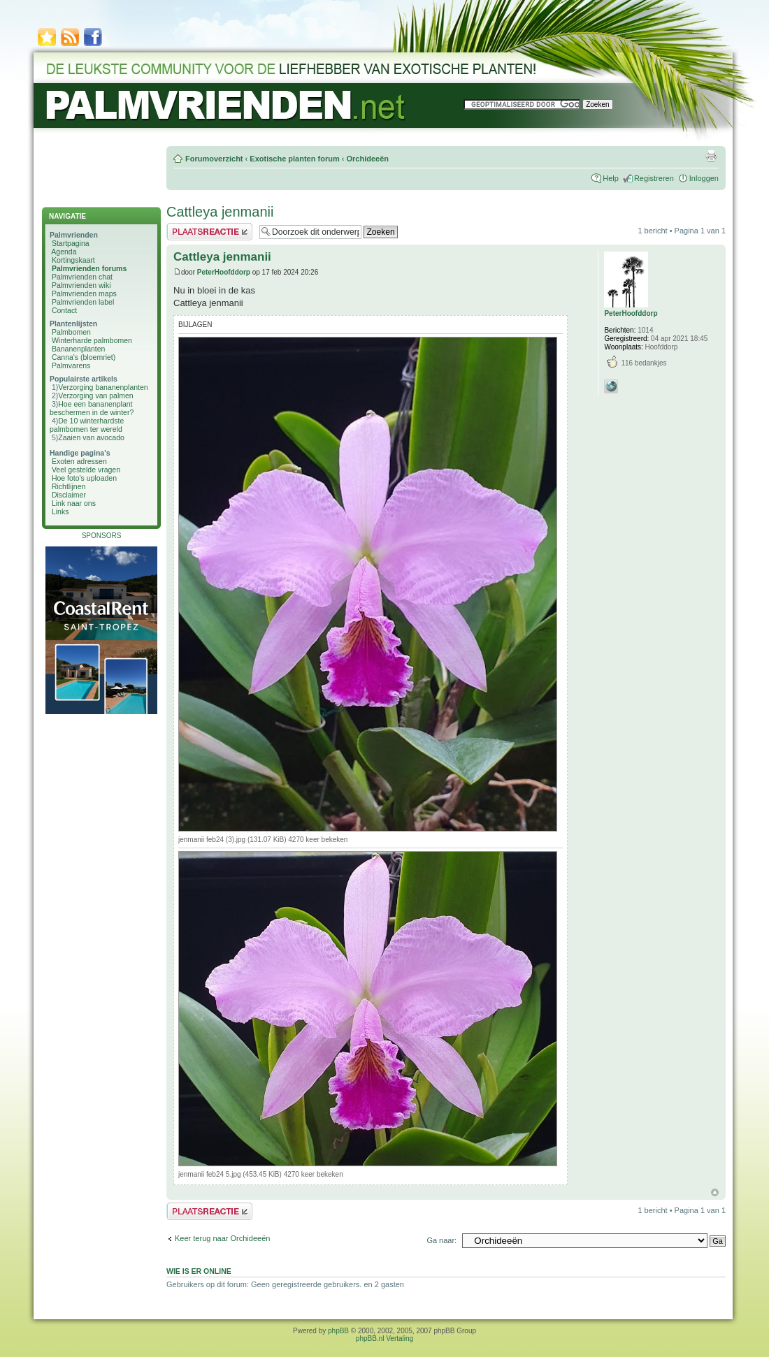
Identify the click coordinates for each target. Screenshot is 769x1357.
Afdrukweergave (711, 156)
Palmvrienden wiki (81, 285)
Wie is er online (198, 1271)
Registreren (654, 178)
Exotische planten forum (294, 158)
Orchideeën (367, 158)
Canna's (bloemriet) (83, 357)
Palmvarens (71, 365)
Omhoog (715, 1192)
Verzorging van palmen (95, 395)
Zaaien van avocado (91, 437)
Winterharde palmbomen (92, 340)
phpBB (338, 1331)
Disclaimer (69, 495)
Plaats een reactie (209, 231)
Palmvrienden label (83, 302)
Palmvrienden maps (84, 293)
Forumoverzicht (214, 158)
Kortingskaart (73, 260)
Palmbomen (71, 332)
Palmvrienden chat (82, 277)
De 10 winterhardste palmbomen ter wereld (87, 424)
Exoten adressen (79, 461)
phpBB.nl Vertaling (384, 1338)
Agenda (63, 251)
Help (611, 178)
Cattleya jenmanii (219, 211)
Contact (64, 310)
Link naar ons (74, 503)
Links (60, 511)
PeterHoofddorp (223, 272)
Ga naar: (441, 1240)
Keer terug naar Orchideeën (222, 1238)
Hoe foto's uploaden (84, 478)
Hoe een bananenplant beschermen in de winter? (92, 408)
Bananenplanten (79, 348)
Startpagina (70, 243)
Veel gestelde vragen (86, 469)
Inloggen (704, 178)
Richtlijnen (68, 486)
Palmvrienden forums (89, 268)
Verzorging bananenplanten (103, 387)
